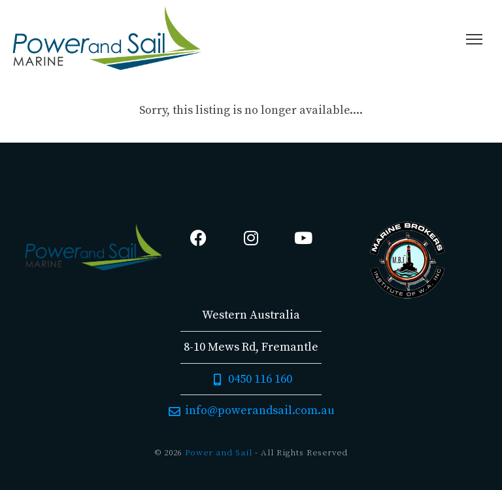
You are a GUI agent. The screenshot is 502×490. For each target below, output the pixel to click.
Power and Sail (218, 452)
